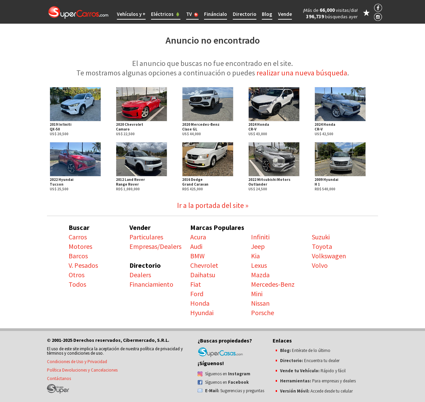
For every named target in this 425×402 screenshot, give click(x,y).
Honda (199, 303)
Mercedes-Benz (273, 284)
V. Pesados (83, 265)
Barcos (78, 256)
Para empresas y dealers (318, 381)
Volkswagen (329, 256)
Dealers (140, 274)
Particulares (146, 237)
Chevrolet (204, 265)
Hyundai (202, 312)
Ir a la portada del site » (212, 205)
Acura (198, 237)
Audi (196, 246)
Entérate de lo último (305, 350)
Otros (76, 274)
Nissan (260, 303)
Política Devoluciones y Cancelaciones (82, 370)
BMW (197, 256)
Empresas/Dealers (155, 246)
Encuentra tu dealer (310, 360)
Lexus (259, 265)
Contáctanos (59, 378)
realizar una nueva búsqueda (301, 72)
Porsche (262, 312)
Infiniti (260, 237)
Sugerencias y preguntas (234, 391)
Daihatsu (202, 274)
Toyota (322, 246)
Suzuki (321, 237)
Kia (255, 256)
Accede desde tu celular (316, 391)
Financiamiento (151, 284)
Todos (77, 284)
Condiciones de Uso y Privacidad (77, 361)
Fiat (195, 284)
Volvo (320, 265)
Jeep (258, 246)
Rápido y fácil (313, 371)
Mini (256, 293)
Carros (78, 237)
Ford (196, 293)
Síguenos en (227, 374)
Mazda (260, 274)
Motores (80, 246)
